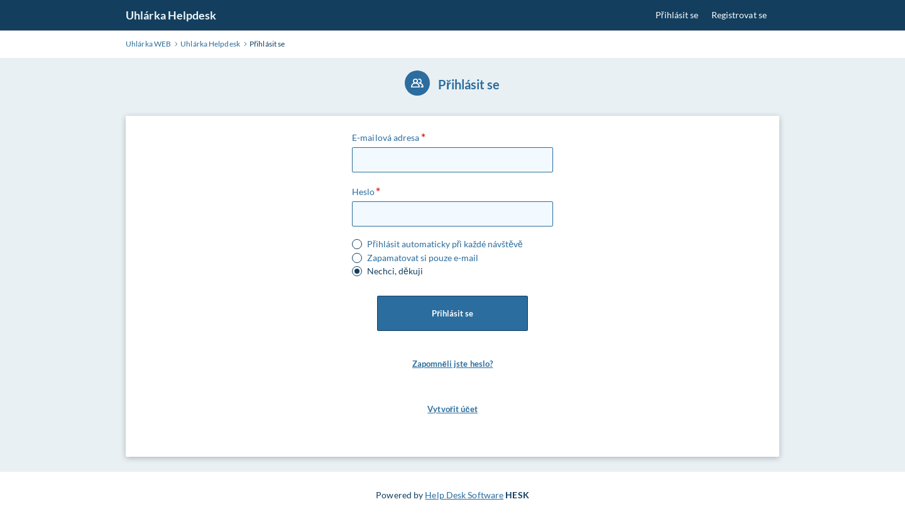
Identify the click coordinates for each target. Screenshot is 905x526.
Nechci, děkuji (395, 271)
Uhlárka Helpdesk (171, 15)
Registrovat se (739, 14)
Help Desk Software (464, 495)
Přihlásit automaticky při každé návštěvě (445, 244)
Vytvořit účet (452, 409)
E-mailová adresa (386, 137)
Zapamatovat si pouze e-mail (422, 258)
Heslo (363, 191)
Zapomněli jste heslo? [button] (452, 364)
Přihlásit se (677, 14)
